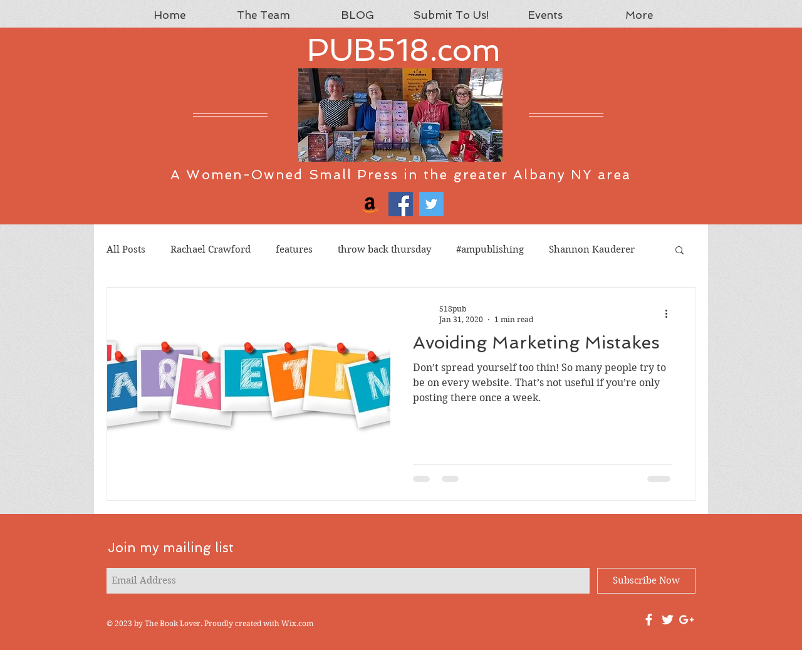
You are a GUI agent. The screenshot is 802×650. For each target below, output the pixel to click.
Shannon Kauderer (592, 249)
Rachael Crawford (210, 249)
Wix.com (297, 623)
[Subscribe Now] (646, 581)
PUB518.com (404, 49)
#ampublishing (490, 249)
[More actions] (670, 313)
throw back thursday (384, 249)
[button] (679, 251)
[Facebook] (400, 204)
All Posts (126, 249)
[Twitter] (431, 204)
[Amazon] (370, 204)
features (294, 249)
